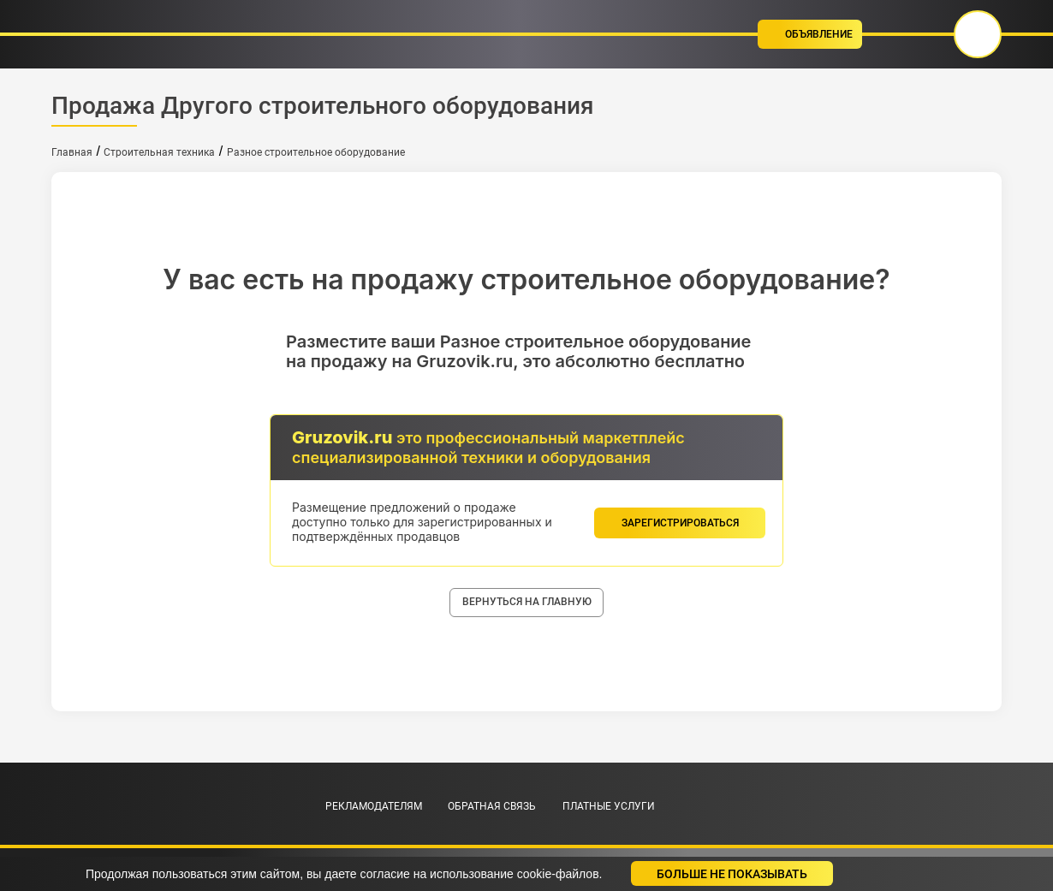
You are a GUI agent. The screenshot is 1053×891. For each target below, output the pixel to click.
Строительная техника (159, 152)
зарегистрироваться (680, 523)
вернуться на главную (527, 602)
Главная (71, 152)
